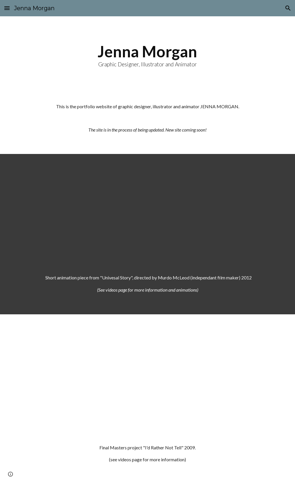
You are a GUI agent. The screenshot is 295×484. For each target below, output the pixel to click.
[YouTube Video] (147, 209)
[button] (7, 8)
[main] (147, 55)
